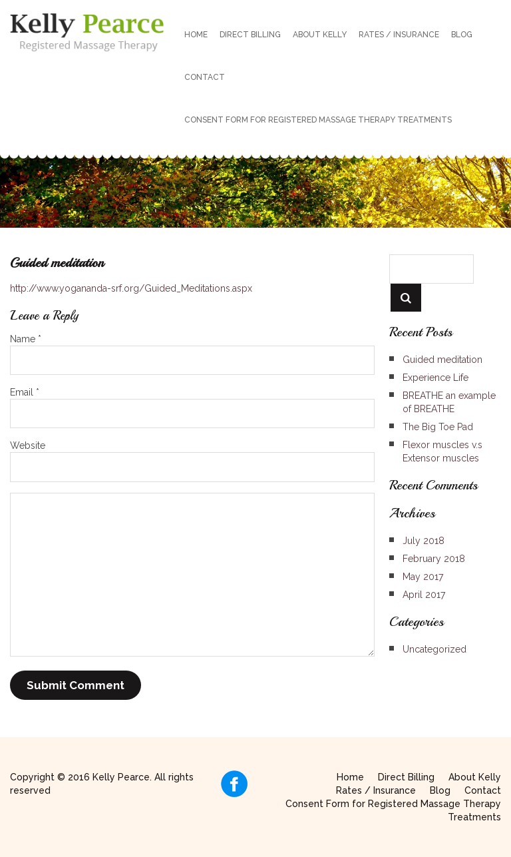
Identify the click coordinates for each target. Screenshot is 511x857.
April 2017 (424, 594)
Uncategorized (434, 649)
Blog (461, 34)
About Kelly (320, 34)
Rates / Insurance (399, 34)
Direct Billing (250, 34)
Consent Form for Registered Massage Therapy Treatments (318, 120)
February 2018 (434, 558)
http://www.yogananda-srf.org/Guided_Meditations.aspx (131, 288)
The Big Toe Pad (438, 427)
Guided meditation (442, 359)
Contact (204, 77)
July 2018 (423, 540)
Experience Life (435, 377)
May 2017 (423, 576)
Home (196, 34)
